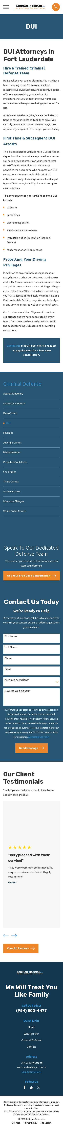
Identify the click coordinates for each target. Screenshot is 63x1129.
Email (8, 669)
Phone (8, 658)
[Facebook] (24, 1087)
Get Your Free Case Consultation (31, 576)
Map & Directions (31, 1072)
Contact (31, 1046)
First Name (11, 636)
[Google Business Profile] (31, 1087)
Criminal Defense (31, 1040)
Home (31, 1027)
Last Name (11, 647)
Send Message (31, 748)
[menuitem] (31, 394)
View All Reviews (21, 948)
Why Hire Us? (31, 1033)
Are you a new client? (17, 679)
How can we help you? (17, 690)
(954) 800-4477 (31, 1010)
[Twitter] (38, 1087)
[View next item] (14, 936)
